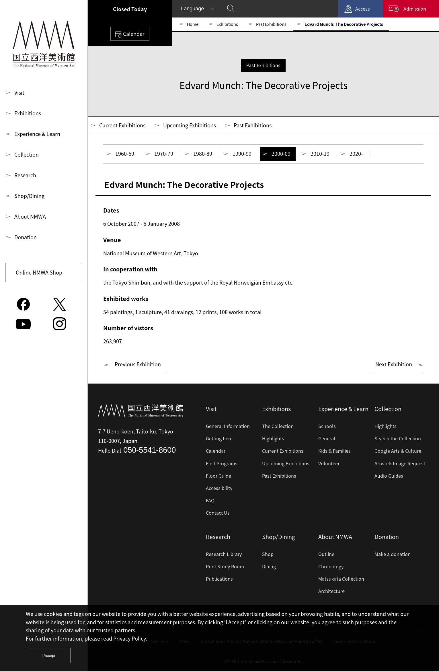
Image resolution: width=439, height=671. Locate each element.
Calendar (129, 34)
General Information (228, 426)
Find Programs (221, 463)
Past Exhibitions (271, 24)
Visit (19, 92)
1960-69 (124, 153)
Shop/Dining (29, 196)
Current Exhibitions (122, 125)
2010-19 (320, 153)
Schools (327, 426)
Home (192, 24)
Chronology (331, 566)
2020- (356, 153)
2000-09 (281, 153)
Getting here (219, 438)
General (326, 438)
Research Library (224, 554)
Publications (219, 578)
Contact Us (218, 512)
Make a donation (392, 554)
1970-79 (163, 153)
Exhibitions (27, 113)
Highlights (273, 438)
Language (192, 8)
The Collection (278, 426)
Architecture (331, 591)
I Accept (48, 656)
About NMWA (30, 216)
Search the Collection (397, 438)
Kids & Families (334, 450)
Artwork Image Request (399, 463)
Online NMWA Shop (39, 272)
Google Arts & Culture (397, 450)
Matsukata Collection (341, 578)
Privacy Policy (129, 638)
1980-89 (202, 153)
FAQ (210, 500)
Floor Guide (218, 475)
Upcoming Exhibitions (189, 125)
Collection (26, 154)
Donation (25, 237)
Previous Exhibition (138, 364)
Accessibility (219, 488)
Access (362, 8)
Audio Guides (388, 475)
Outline (326, 554)
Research (25, 175)
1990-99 (242, 153)
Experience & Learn (37, 134)
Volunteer (329, 463)
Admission (414, 8)
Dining (269, 566)
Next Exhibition (393, 364)
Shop (268, 554)
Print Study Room (225, 566)
